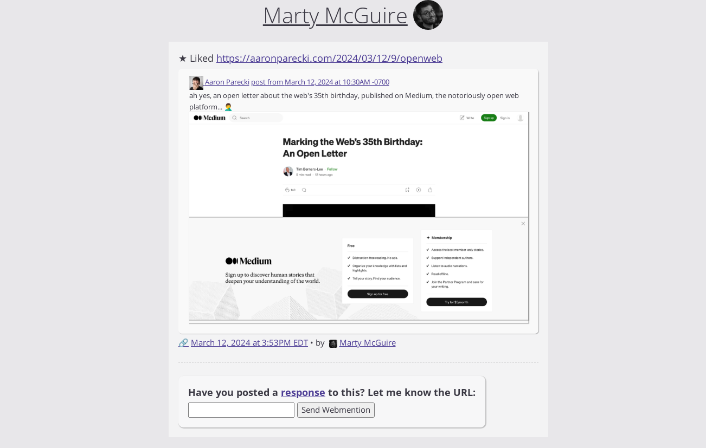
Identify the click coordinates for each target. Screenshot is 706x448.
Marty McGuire (362, 342)
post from (320, 82)
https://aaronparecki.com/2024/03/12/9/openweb (329, 57)
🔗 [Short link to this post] (183, 342)
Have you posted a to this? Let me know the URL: (332, 392)
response (303, 392)
